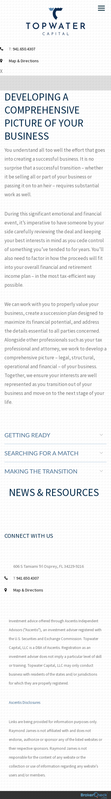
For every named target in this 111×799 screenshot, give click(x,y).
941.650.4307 (24, 49)
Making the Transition (53, 471)
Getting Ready (53, 434)
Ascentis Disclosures (24, 702)
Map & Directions (24, 60)
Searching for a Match (53, 453)
